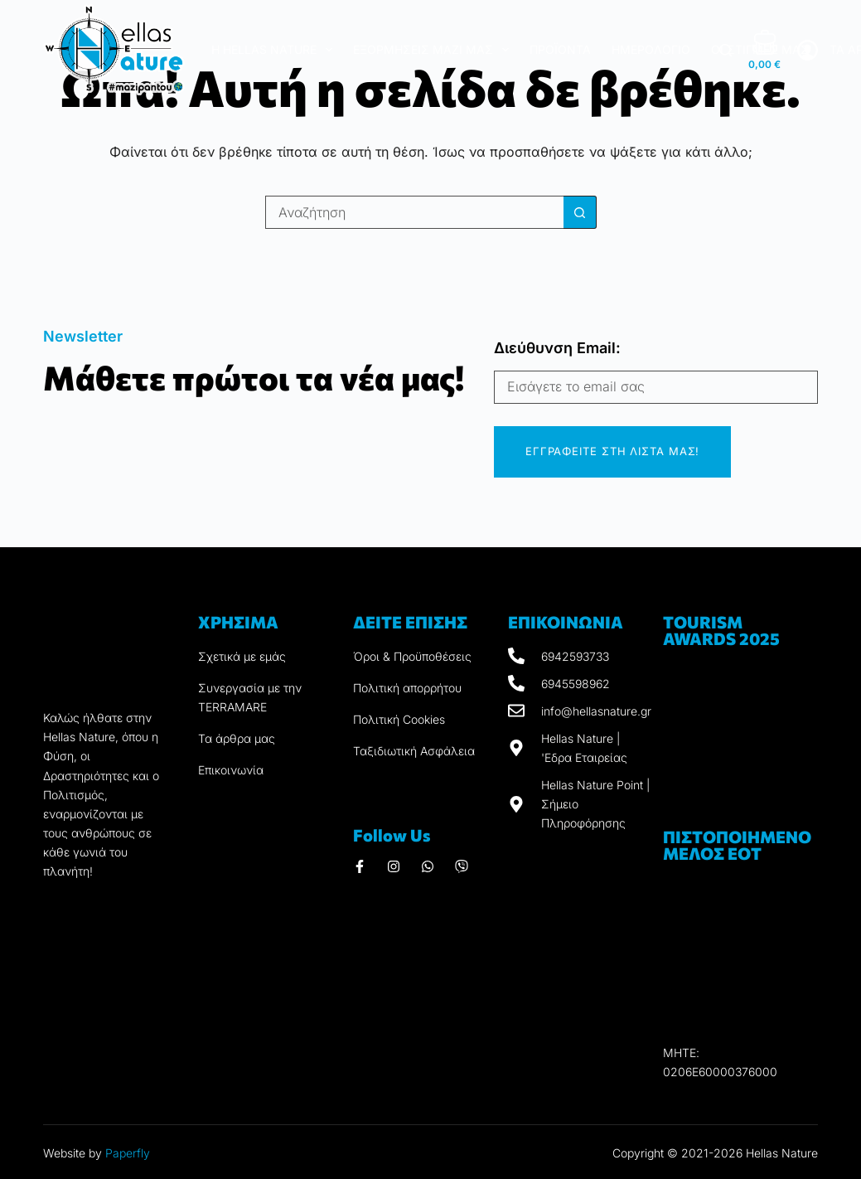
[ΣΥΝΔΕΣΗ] (807, 50)
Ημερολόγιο (651, 49)
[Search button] (580, 212)
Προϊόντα (560, 49)
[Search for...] (414, 212)
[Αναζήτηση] (725, 50)
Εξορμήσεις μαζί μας (434, 50)
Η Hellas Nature (275, 50)
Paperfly (127, 1153)
